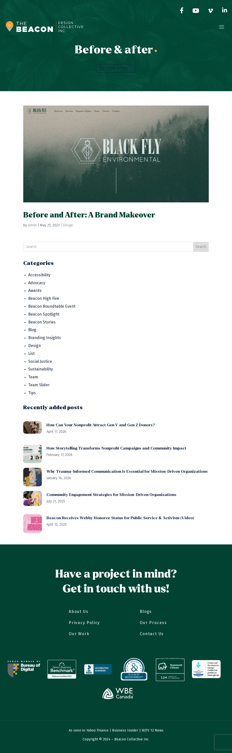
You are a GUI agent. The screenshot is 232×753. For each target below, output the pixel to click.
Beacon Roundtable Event (51, 306)
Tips (32, 392)
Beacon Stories (42, 322)
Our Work (79, 633)
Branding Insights (44, 337)
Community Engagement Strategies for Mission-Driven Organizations (111, 495)
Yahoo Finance (98, 730)
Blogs (146, 611)
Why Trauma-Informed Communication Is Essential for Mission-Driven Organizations (127, 471)
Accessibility (39, 275)
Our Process (153, 622)
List (31, 353)
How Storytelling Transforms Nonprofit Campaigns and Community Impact (116, 448)
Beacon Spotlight (43, 314)
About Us (78, 611)
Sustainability (40, 369)
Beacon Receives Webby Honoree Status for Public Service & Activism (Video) (120, 518)
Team (33, 377)
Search (201, 247)
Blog (32, 329)
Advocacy (36, 282)
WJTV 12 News (152, 730)
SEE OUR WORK (113, 68)
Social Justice (40, 361)
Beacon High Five (43, 298)
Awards (35, 290)
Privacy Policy (84, 622)
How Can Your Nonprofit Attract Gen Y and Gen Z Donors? (100, 425)
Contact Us (152, 633)
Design (68, 225)
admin (32, 225)
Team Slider (39, 385)
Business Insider (125, 730)
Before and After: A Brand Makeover (89, 215)
